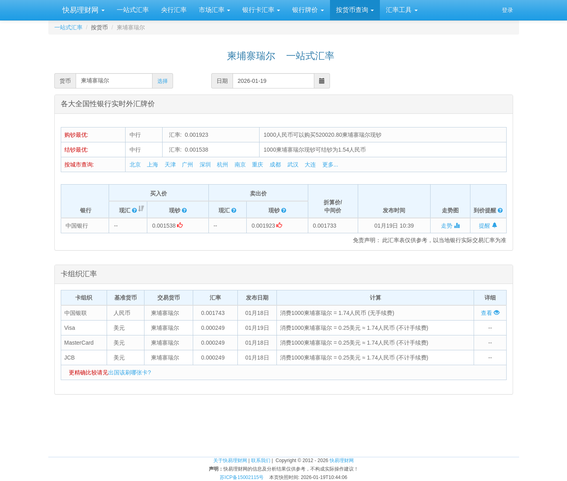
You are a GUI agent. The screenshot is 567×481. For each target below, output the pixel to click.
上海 (152, 164)
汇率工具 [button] (401, 9)
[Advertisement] (283, 431)
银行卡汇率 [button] (261, 9)
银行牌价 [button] (308, 9)
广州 (187, 164)
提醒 (488, 225)
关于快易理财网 (230, 460)
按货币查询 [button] (355, 9)
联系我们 (260, 460)
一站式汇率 (133, 9)
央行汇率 (174, 9)
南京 (240, 164)
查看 (490, 313)
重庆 (257, 164)
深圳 (205, 164)
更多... (330, 164)
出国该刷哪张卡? (129, 372)
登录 (507, 10)
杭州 (222, 164)
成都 (275, 164)
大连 (310, 164)
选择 (162, 81)
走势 (450, 225)
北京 (135, 164)
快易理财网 (82, 10)
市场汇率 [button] (214, 9)
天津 (170, 164)
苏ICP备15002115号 (242, 477)
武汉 (293, 164)
